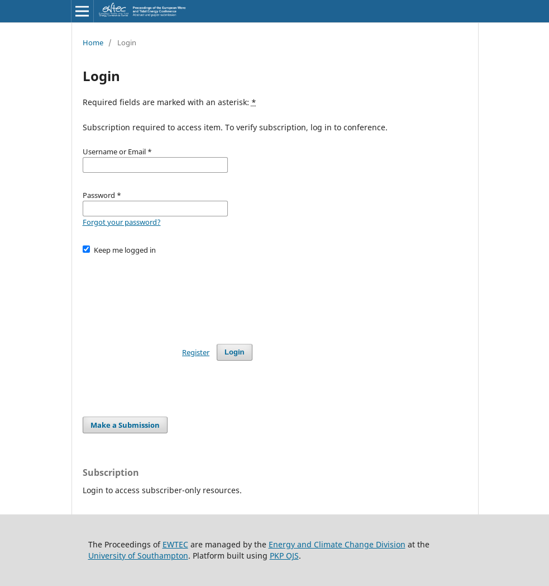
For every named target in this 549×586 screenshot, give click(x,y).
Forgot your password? (122, 222)
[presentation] (167, 294)
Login (234, 352)
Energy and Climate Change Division (337, 544)
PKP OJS (284, 555)
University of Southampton (138, 555)
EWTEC (175, 544)
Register (195, 352)
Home (93, 42)
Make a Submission (125, 425)
